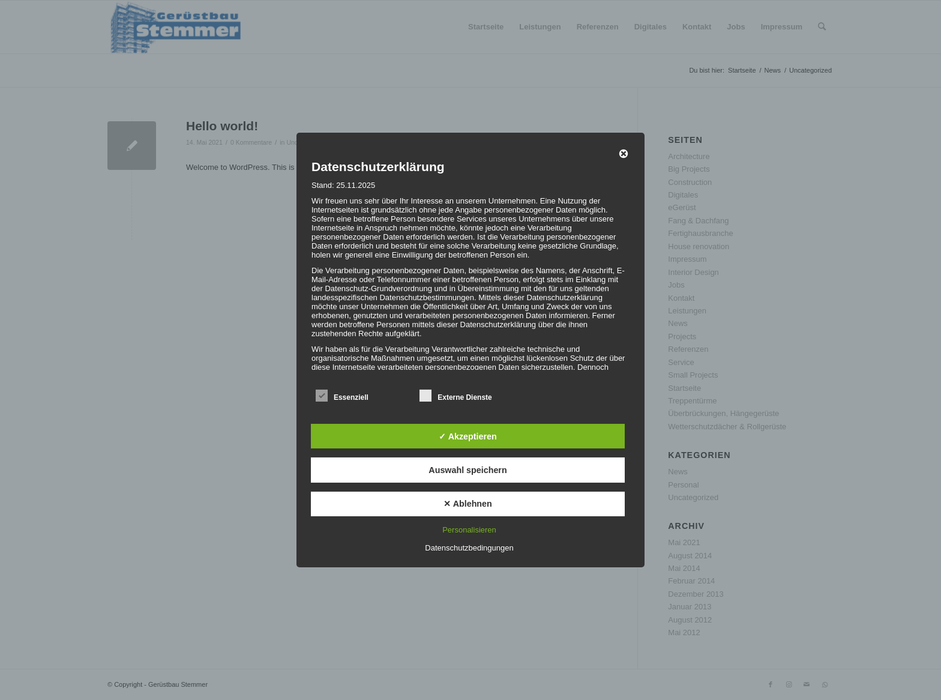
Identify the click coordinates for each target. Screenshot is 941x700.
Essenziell (342, 396)
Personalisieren (469, 529)
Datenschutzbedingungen (469, 547)
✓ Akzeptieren (467, 436)
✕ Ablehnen (467, 503)
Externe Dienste (455, 396)
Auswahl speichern (467, 470)
